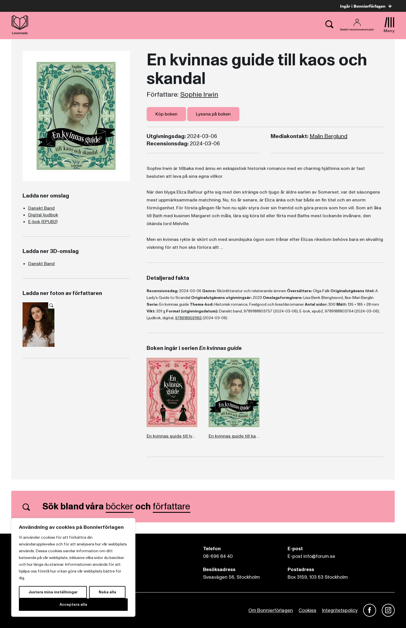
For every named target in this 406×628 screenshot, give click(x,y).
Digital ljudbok (43, 215)
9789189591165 (188, 318)
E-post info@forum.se (311, 556)
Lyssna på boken (213, 114)
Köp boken (166, 114)
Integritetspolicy (340, 610)
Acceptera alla (73, 604)
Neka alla (107, 592)
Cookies (307, 610)
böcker (119, 506)
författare (171, 506)
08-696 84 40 (218, 556)
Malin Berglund (328, 136)
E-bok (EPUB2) (43, 222)
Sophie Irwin (199, 95)
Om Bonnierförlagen (270, 610)
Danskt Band (41, 208)
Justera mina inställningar (53, 592)
